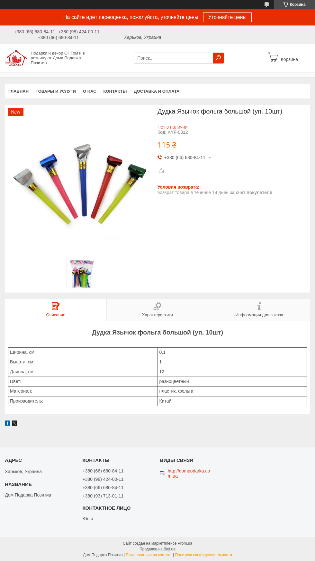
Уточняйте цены (227, 17)
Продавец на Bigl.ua (158, 549)
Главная (18, 91)
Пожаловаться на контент (149, 555)
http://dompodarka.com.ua (189, 473)
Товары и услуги (56, 91)
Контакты (115, 91)
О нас (89, 91)
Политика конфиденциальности (203, 555)
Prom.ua (185, 543)
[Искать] (218, 58)
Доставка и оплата (156, 91)
